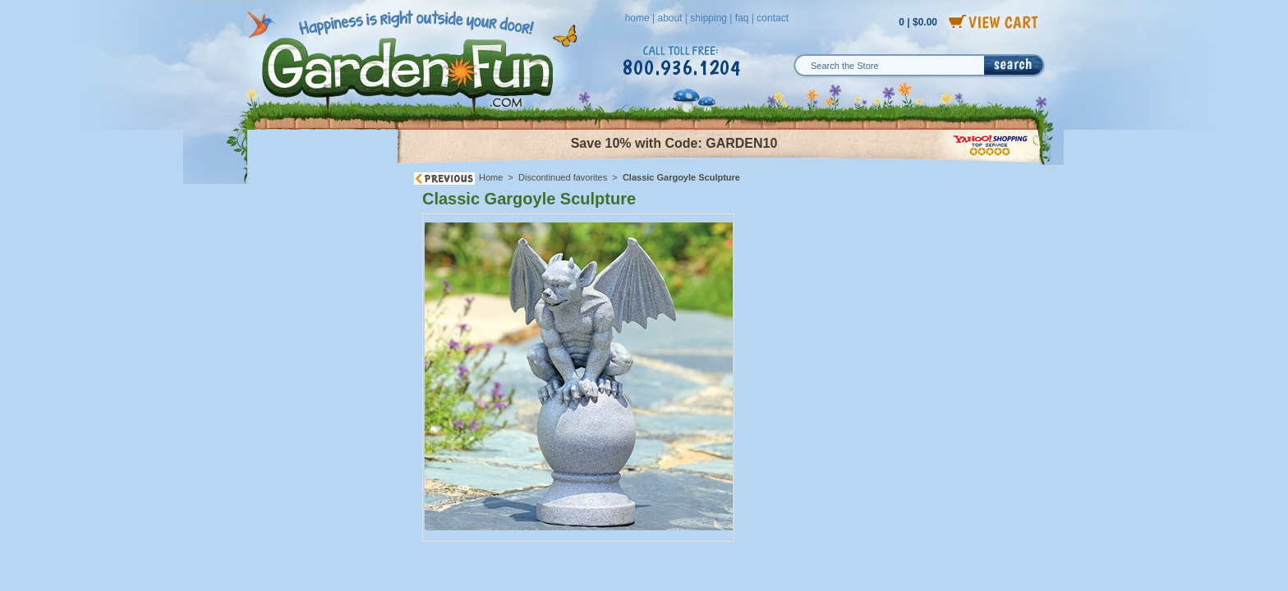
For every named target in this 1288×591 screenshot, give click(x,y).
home (637, 18)
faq (742, 18)
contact (773, 18)
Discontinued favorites (562, 177)
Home (491, 177)
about (669, 18)
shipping (708, 18)
